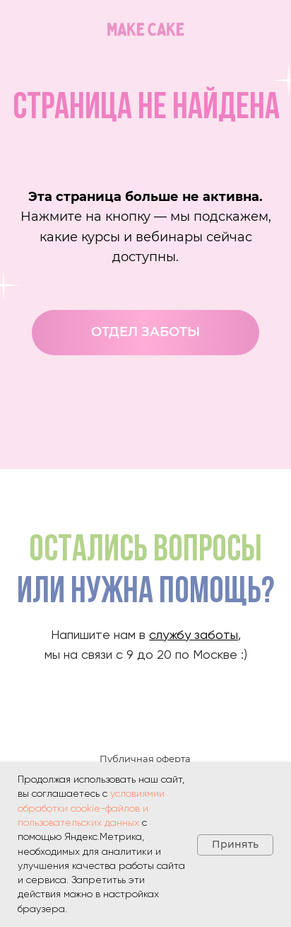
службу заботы (193, 635)
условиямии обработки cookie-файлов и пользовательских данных (91, 808)
